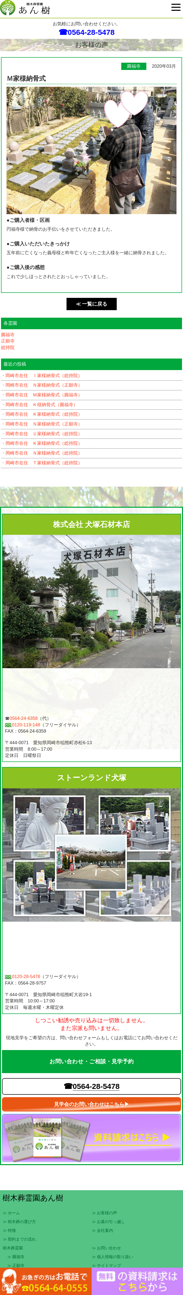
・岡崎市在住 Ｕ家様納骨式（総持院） (41, 433)
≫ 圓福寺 (15, 1257)
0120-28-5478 (26, 976)
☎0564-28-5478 (86, 32)
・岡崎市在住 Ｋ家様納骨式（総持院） (41, 414)
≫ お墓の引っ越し (108, 1222)
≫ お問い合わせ (106, 1248)
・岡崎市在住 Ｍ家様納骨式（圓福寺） (41, 394)
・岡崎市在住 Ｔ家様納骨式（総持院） (41, 462)
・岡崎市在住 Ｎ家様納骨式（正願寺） (41, 385)
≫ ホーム (11, 1213)
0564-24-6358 (24, 718)
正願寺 (8, 340)
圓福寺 (8, 334)
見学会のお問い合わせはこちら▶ (91, 1104)
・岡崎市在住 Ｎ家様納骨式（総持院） (41, 453)
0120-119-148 (26, 724)
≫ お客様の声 (104, 1213)
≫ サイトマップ (106, 1265)
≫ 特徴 (9, 1230)
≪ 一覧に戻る (91, 304)
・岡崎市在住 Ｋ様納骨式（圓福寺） (39, 404)
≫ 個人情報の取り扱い (112, 1257)
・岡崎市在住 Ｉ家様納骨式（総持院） (41, 375)
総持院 (8, 347)
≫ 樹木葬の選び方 (19, 1222)
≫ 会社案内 (102, 1230)
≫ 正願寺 (15, 1265)
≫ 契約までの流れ (19, 1239)
